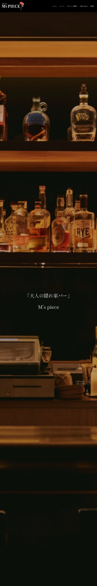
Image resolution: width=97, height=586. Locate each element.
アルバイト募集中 (72, 6)
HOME (92, 6)
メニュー (61, 6)
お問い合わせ (84, 6)
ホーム (55, 6)
